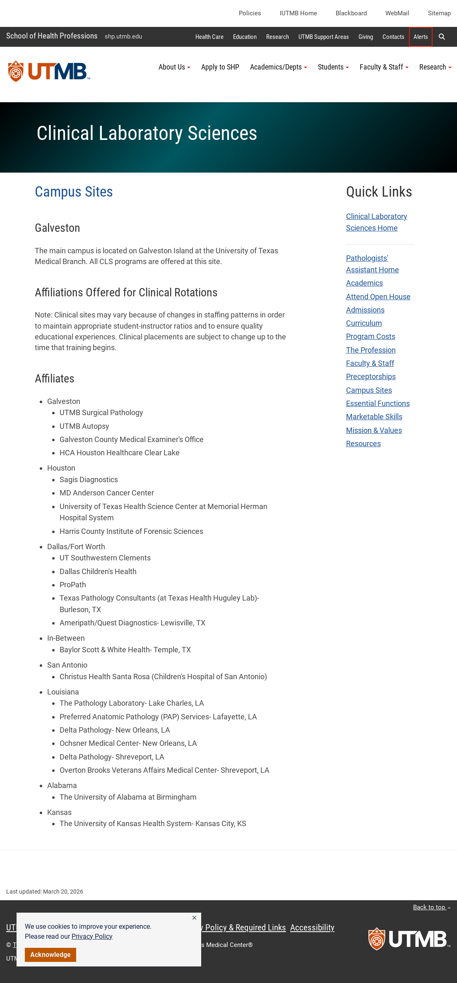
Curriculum (364, 323)
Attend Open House (378, 296)
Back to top (432, 907)
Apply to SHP (220, 67)
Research (277, 37)
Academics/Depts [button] (278, 67)
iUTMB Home (298, 13)
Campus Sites (369, 390)
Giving (365, 37)
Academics (364, 283)
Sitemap (439, 13)
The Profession (371, 350)
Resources (363, 443)
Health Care (209, 37)
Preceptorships (371, 376)
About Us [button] (174, 67)
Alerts (421, 37)
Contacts (393, 37)
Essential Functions (378, 403)
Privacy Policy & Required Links (232, 928)
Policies (250, 13)
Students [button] (333, 67)
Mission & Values (374, 430)
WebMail (397, 13)
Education (245, 37)
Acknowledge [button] (50, 955)
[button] (194, 918)
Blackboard (351, 13)
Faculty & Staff (370, 363)
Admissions (365, 310)
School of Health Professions (52, 36)
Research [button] (435, 67)
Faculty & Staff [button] (384, 67)
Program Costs (370, 336)
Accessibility (312, 928)
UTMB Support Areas (323, 37)
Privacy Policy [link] (92, 936)
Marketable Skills (374, 416)
